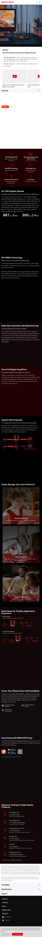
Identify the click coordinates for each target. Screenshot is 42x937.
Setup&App (6, 885)
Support (4, 894)
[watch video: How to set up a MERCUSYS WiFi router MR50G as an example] (15, 76)
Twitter (5, 920)
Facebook (6, 917)
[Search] (37, 2)
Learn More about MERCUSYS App (11, 756)
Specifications (7, 889)
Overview (5, 91)
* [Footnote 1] (1, 866)
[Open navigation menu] (40, 2)
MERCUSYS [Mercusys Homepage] (8, 2)
